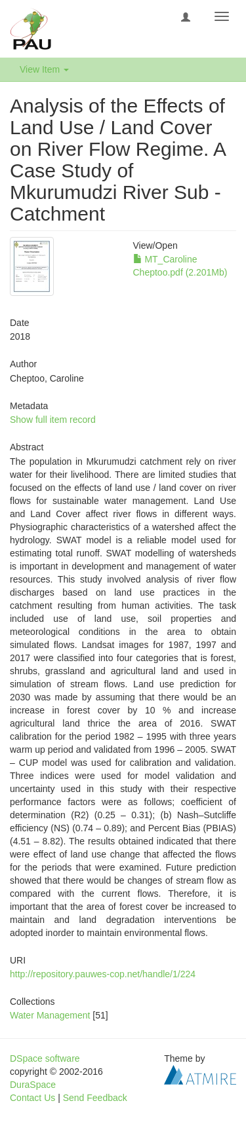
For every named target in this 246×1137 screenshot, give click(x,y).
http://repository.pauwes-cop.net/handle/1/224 (102, 974)
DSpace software (45, 1058)
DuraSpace (33, 1084)
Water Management (50, 1015)
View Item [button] (44, 69)
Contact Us (32, 1097)
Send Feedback (95, 1097)
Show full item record (53, 419)
